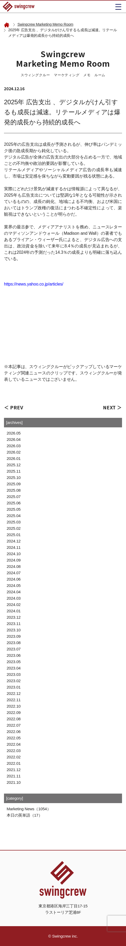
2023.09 (14, 636)
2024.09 (14, 560)
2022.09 (14, 712)
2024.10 (14, 553)
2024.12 (14, 541)
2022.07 (14, 725)
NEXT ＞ (112, 407)
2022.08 (14, 719)
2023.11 (14, 623)
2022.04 (14, 744)
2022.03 (14, 750)
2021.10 (14, 782)
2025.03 (14, 522)
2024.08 (14, 566)
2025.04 (14, 515)
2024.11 (14, 547)
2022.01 (14, 763)
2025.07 (14, 496)
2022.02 (14, 757)
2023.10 (14, 630)
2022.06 (14, 731)
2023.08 (14, 642)
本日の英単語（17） (24, 815)
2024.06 (14, 579)
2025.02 (14, 528)
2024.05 (14, 585)
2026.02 (14, 452)
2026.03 (14, 445)
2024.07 (14, 573)
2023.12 (14, 617)
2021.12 (14, 769)
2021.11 (14, 776)
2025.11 (14, 471)
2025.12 (14, 465)
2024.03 (14, 598)
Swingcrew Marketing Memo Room (45, 24)
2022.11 (14, 700)
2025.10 (14, 477)
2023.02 (14, 680)
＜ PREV (13, 407)
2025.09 (14, 484)
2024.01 (14, 611)
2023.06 (14, 655)
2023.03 (14, 674)
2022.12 (14, 693)
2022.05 (14, 738)
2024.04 (14, 592)
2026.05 (14, 433)
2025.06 (14, 503)
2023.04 (14, 668)
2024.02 (14, 604)
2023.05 (14, 661)
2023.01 (14, 687)
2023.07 (14, 649)
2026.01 (14, 458)
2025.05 (14, 509)
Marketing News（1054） (29, 809)
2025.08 (14, 490)
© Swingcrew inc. (63, 936)
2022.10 (14, 706)
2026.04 (14, 439)
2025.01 (14, 534)
